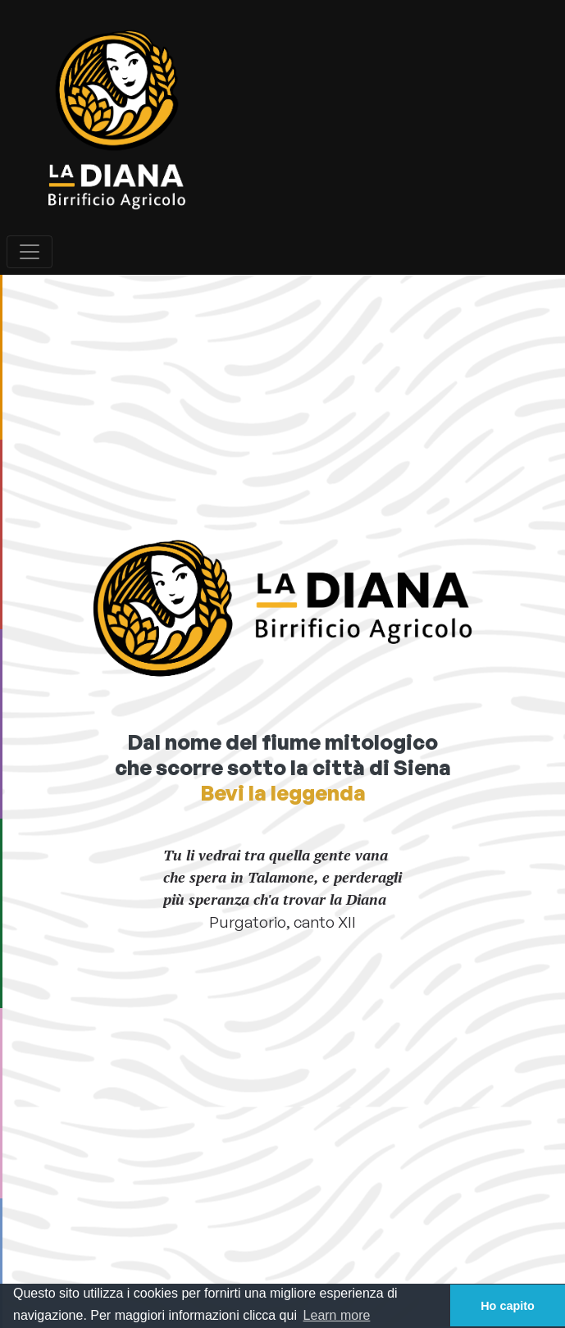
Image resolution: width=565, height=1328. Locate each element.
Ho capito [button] (508, 1305)
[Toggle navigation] (29, 251)
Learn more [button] (337, 1315)
